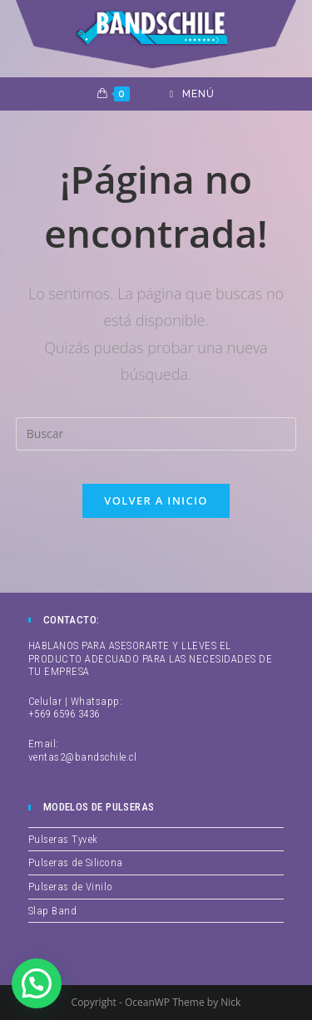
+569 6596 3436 (64, 713)
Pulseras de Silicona (75, 862)
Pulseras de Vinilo (70, 886)
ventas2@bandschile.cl (82, 757)
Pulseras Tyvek (63, 839)
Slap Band (52, 910)
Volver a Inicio (155, 500)
